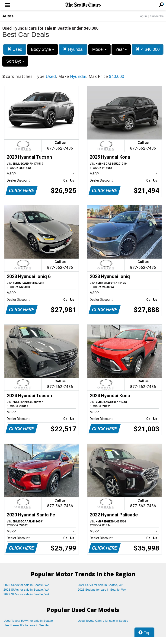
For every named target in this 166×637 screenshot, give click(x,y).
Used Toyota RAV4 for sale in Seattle (28, 620)
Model (99, 49)
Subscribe (157, 16)
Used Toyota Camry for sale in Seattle (103, 620)
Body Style (42, 49)
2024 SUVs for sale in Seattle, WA (101, 585)
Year (121, 49)
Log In (142, 16)
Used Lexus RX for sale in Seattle (25, 625)
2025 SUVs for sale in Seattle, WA (26, 585)
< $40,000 (148, 49)
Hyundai (73, 49)
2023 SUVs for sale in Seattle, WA (26, 589)
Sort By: (15, 61)
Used (14, 49)
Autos (7, 16)
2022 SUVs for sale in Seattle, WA (26, 594)
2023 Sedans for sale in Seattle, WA (102, 589)
